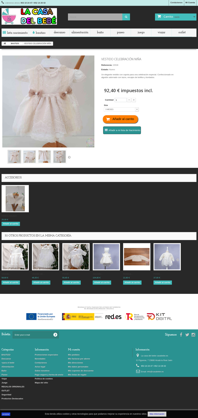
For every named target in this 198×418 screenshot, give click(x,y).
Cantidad (109, 100)
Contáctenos (176, 2)
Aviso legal (40, 367)
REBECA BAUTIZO (9, 215)
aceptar (6, 414)
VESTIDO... (6, 274)
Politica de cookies (44, 379)
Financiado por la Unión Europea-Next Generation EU (99, 304)
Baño (100, 32)
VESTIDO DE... (38, 274)
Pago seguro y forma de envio (49, 375)
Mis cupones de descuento (80, 371)
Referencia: (106, 65)
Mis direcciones (75, 363)
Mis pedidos (74, 355)
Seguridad (6, 394)
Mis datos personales (78, 367)
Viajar (161, 32)
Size (106, 105)
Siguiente (69, 157)
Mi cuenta (74, 349)
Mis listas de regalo (77, 375)
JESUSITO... (98, 274)
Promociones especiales (46, 355)
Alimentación (79, 32)
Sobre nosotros (42, 371)
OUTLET (182, 32)
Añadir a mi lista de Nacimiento (124, 130)
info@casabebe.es (155, 371)
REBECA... (128, 274)
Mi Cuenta (190, 2)
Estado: (105, 69)
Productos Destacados (12, 398)
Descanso (59, 32)
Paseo (120, 32)
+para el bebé (8, 363)
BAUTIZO (40, 32)
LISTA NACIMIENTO (17, 32)
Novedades (40, 359)
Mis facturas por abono (79, 359)
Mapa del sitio (41, 383)
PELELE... (66, 274)
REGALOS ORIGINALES (13, 387)
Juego (141, 32)
